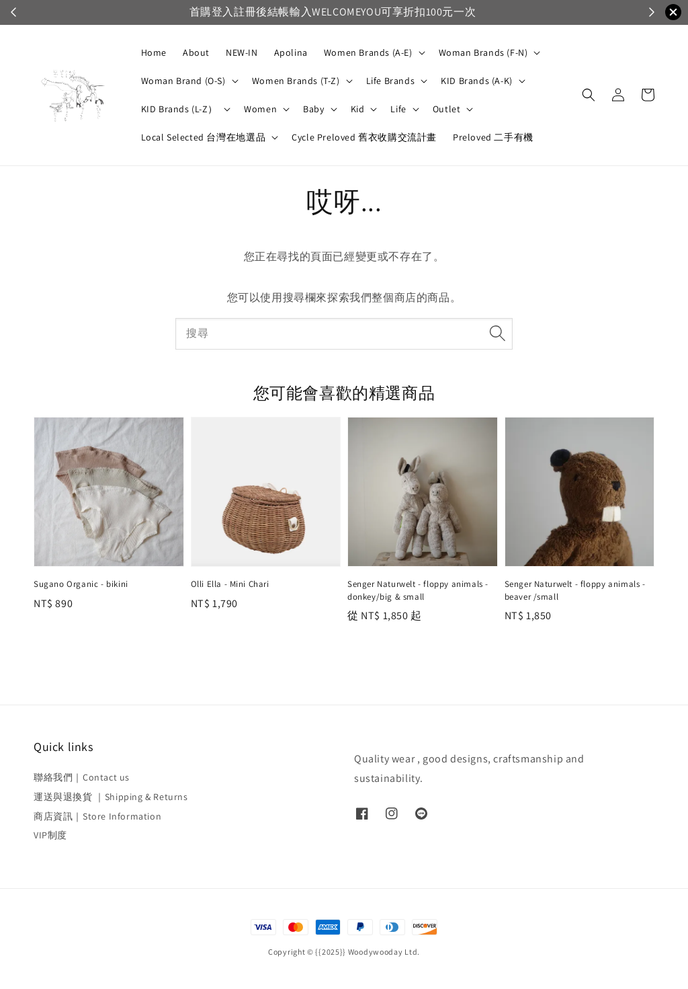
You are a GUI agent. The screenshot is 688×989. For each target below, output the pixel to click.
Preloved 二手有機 (493, 137)
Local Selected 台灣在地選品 (203, 137)
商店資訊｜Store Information (97, 816)
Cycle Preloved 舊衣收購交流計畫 (364, 137)
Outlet (447, 109)
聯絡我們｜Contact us (82, 777)
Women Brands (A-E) (368, 52)
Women (260, 109)
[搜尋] (497, 333)
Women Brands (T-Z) (296, 81)
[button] (588, 95)
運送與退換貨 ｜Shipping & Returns (111, 797)
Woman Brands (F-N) (483, 52)
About (196, 52)
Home (154, 52)
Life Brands (390, 81)
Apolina (291, 52)
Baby (313, 109)
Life (398, 109)
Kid (358, 109)
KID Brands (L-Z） (179, 109)
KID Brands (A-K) (477, 81)
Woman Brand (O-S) (183, 81)
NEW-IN (242, 52)
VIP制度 (50, 835)
